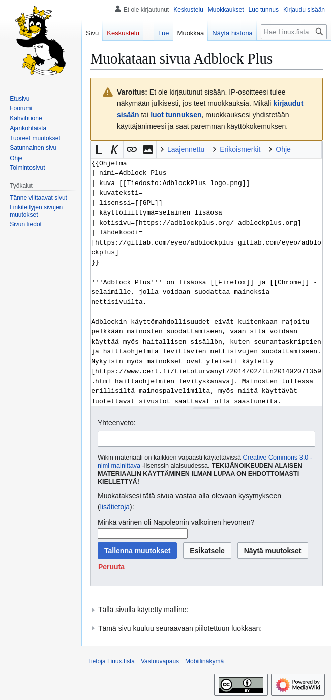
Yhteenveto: (117, 423)
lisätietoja (115, 507)
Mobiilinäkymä (204, 661)
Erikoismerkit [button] (240, 149)
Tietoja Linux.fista (111, 661)
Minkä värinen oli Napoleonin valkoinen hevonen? (176, 522)
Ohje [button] (283, 149)
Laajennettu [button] (185, 149)
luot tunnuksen (176, 115)
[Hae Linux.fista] (294, 31)
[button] (99, 149)
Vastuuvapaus (160, 661)
